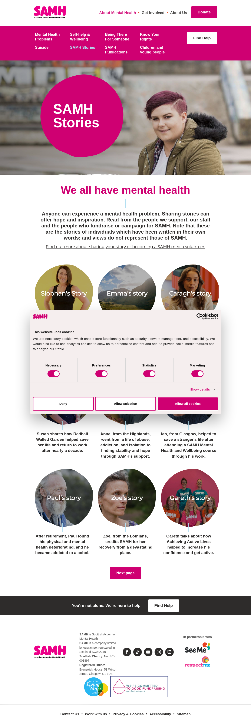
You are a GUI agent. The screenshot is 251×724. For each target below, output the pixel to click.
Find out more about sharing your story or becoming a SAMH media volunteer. (125, 246)
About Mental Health (117, 13)
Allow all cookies (188, 403)
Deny (63, 403)
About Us (178, 13)
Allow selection (125, 403)
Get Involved (153, 13)
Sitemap (184, 714)
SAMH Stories (82, 47)
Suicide (42, 47)
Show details (200, 389)
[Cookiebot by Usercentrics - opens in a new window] (199, 316)
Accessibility (160, 714)
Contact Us (69, 714)
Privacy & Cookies (128, 714)
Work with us (96, 714)
